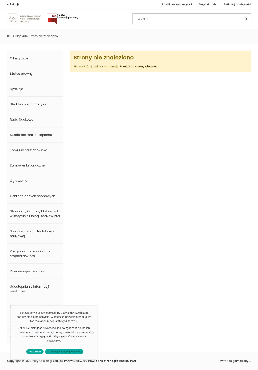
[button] (8, 4)
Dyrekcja (16, 89)
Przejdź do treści (208, 4)
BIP (9, 36)
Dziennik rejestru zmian (27, 271)
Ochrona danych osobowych (32, 196)
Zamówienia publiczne (27, 165)
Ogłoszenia (18, 180)
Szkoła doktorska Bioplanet (31, 135)
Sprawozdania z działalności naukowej (32, 233)
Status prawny (21, 73)
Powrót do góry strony (234, 361)
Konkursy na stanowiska (28, 150)
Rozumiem (35, 351)
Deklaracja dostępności (237, 4)
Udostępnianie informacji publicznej (29, 288)
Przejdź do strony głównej (138, 66)
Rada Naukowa (21, 119)
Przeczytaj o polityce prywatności (64, 351)
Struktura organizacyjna (28, 104)
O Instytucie (19, 58)
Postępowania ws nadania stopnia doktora (30, 253)
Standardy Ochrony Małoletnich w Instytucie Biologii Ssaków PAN (35, 213)
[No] (93, 332)
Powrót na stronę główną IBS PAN (112, 361)
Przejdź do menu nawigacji (177, 4)
